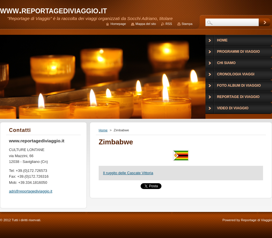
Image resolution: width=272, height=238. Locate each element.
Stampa (187, 24)
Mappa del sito (145, 24)
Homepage (118, 24)
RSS (169, 24)
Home (103, 130)
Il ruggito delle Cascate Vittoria (128, 173)
